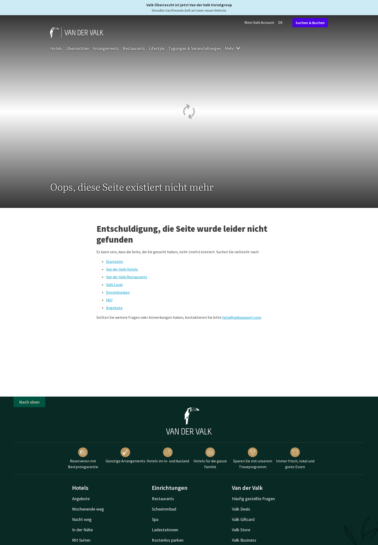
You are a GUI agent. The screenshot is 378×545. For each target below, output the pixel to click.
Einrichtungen (118, 292)
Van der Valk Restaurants (126, 276)
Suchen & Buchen (310, 22)
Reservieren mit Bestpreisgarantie (83, 458)
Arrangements (106, 48)
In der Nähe (82, 529)
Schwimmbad (164, 509)
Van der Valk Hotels (122, 269)
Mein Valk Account (259, 22)
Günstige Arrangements (125, 455)
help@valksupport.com (241, 317)
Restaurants (134, 48)
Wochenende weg (88, 509)
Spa (155, 519)
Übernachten (77, 48)
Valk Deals (241, 509)
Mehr (233, 48)
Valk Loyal (114, 284)
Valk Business (244, 540)
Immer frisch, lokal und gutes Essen (295, 458)
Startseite (114, 261)
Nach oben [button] (29, 402)
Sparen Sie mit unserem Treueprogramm (252, 458)
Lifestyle (156, 48)
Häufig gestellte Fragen (253, 498)
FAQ (109, 300)
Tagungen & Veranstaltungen (194, 48)
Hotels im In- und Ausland (168, 455)
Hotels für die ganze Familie (210, 458)
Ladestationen (165, 529)
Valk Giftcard (243, 519)
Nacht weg (82, 519)
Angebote (114, 307)
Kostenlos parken (167, 540)
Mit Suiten (81, 540)
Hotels (56, 48)
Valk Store (241, 529)
